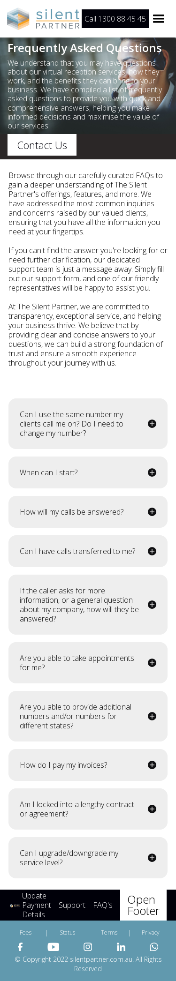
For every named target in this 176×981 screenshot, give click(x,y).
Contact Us (42, 145)
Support (72, 905)
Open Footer (143, 904)
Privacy (151, 932)
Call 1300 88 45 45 (115, 19)
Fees (25, 932)
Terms (109, 932)
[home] (44, 18)
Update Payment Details (36, 905)
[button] (159, 19)
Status (67, 932)
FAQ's (103, 905)
